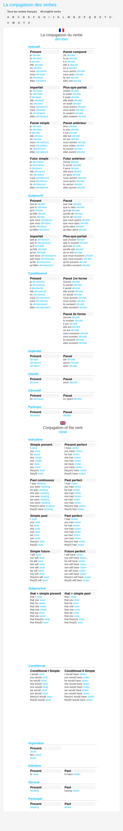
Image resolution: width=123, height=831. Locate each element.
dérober (61, 39)
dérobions (41, 106)
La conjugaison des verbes (30, 4)
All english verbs (50, 11)
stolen (77, 486)
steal (63, 432)
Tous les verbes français (22, 11)
